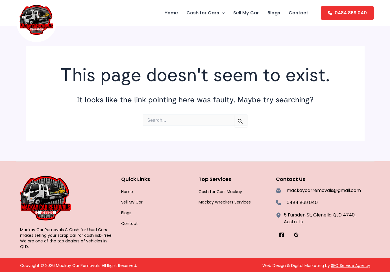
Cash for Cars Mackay (220, 191)
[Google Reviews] (296, 234)
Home (171, 13)
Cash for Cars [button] (205, 13)
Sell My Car (246, 13)
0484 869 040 (351, 13)
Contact (298, 13)
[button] (222, 13)
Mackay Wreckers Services (225, 202)
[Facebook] (281, 234)
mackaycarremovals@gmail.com (324, 190)
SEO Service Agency (350, 265)
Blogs (273, 13)
